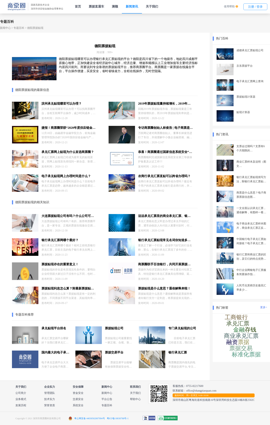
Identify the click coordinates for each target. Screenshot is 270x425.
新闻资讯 (132, 6)
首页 (78, 6)
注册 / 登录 (255, 6)
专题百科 (19, 27)
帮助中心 (135, 399)
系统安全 (78, 405)
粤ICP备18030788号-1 (118, 418)
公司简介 (20, 393)
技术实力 (49, 399)
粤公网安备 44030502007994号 (89, 418)
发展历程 (20, 405)
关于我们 (152, 6)
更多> (263, 307)
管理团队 (49, 393)
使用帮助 (229, 6)
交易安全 (78, 399)
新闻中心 (5, 27)
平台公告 (106, 399)
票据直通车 (96, 6)
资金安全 (78, 393)
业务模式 (20, 399)
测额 (115, 6)
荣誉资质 (49, 405)
